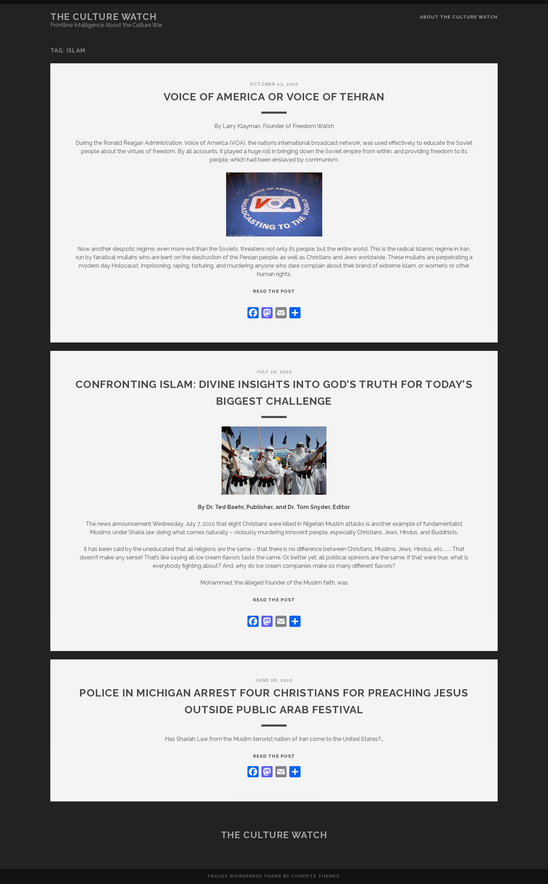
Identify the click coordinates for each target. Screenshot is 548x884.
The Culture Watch (103, 17)
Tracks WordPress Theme (244, 876)
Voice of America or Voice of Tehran (274, 97)
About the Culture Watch (459, 17)
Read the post (274, 291)
